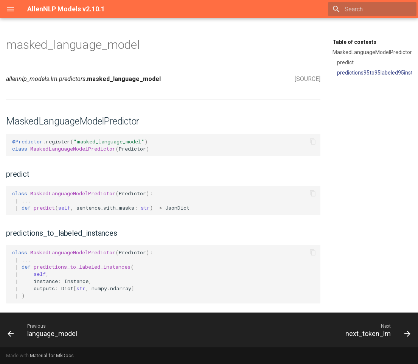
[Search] (372, 9)
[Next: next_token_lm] (375, 330)
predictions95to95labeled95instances (374, 73)
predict (345, 62)
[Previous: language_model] (44, 330)
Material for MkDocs (52, 355)
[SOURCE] (307, 78)
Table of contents (354, 42)
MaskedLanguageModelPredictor (372, 52)
